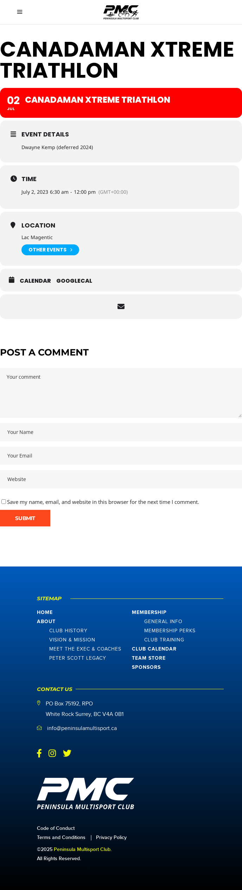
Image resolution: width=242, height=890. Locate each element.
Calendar (35, 280)
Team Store (149, 658)
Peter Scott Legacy (77, 658)
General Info (163, 622)
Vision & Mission (72, 640)
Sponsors (146, 667)
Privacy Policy (111, 837)
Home (45, 612)
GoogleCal (74, 280)
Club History (68, 631)
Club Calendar (154, 649)
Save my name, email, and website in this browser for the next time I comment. (103, 501)
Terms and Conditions (61, 837)
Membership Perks (170, 631)
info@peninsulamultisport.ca (82, 728)
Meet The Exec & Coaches (85, 649)
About (46, 621)
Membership (149, 612)
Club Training (164, 640)
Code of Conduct (56, 828)
